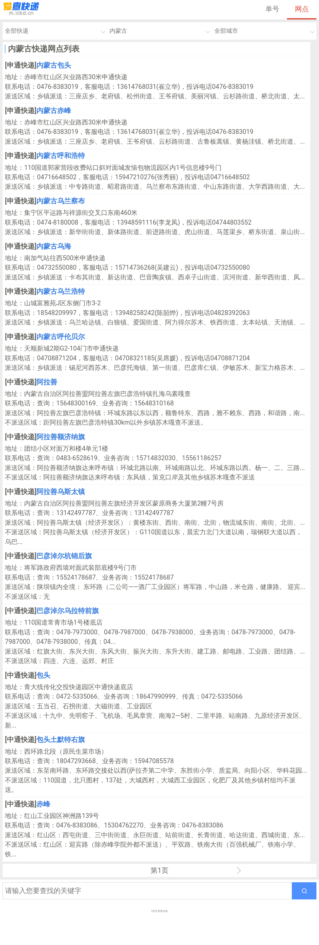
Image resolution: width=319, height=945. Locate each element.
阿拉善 (46, 382)
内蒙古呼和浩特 (60, 156)
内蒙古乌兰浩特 (60, 291)
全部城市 (226, 30)
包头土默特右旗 (60, 740)
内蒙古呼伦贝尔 (60, 337)
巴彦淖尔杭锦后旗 (64, 556)
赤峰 (43, 804)
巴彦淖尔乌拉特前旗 (67, 611)
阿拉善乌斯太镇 (60, 492)
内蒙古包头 (53, 65)
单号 (272, 9)
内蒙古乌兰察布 (60, 201)
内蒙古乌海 (53, 246)
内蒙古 (118, 30)
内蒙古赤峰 (53, 111)
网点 (302, 9)
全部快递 (16, 30)
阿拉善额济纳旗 (60, 437)
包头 (43, 675)
